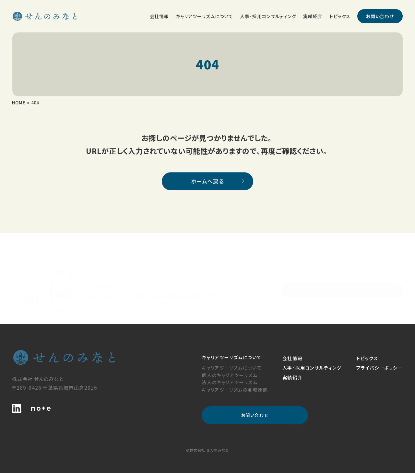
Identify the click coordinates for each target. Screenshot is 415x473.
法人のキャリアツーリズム (229, 382)
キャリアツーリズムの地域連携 (234, 389)
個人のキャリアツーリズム (229, 375)
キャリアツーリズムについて (232, 367)
